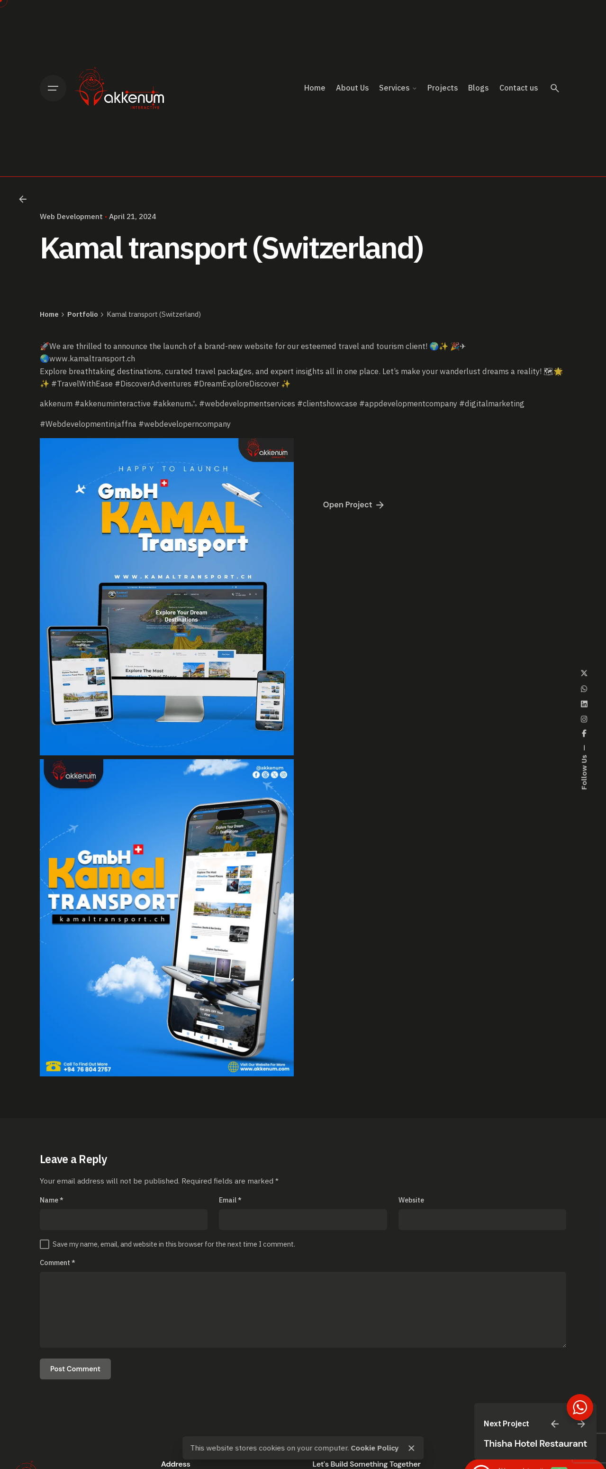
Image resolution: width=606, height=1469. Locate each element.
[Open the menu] (53, 88)
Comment (57, 1262)
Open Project (354, 505)
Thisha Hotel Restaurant (535, 1443)
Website (411, 1199)
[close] (411, 1448)
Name (51, 1199)
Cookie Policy (374, 1447)
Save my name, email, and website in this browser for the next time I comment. (174, 1244)
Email (230, 1199)
